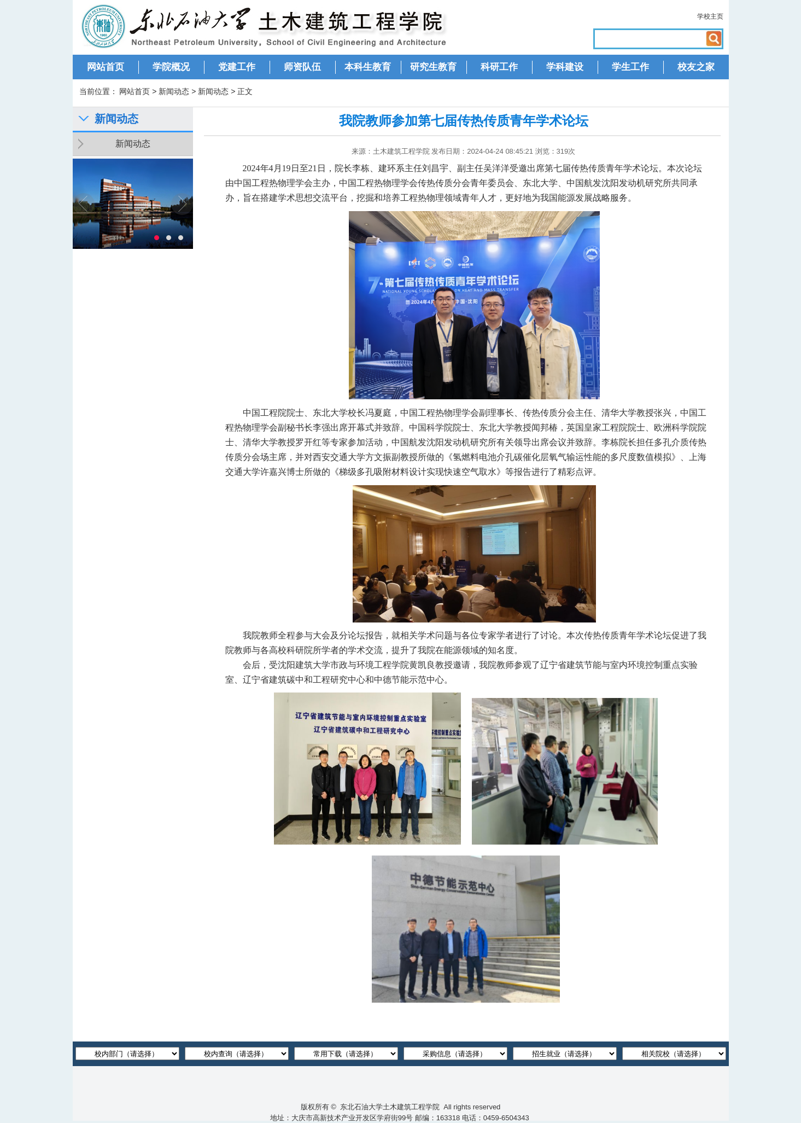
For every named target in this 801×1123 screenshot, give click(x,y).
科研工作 (499, 67)
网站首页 (105, 67)
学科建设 (564, 67)
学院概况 (171, 67)
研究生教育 (433, 67)
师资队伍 (302, 67)
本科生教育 (367, 67)
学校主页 (710, 16)
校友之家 (696, 67)
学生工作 (630, 67)
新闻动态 (174, 91)
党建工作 (236, 67)
